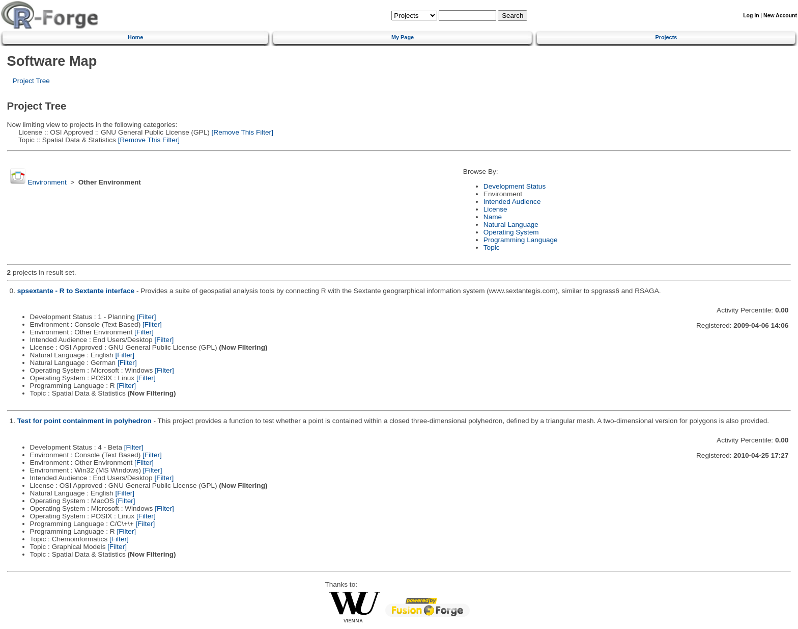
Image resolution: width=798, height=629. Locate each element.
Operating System (511, 232)
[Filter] (146, 317)
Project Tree (31, 81)
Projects (666, 37)
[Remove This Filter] (241, 132)
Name (492, 217)
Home (135, 37)
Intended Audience (512, 201)
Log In (751, 15)
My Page (402, 37)
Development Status (514, 186)
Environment (46, 182)
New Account (780, 15)
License (495, 209)
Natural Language (510, 224)
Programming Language (520, 240)
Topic (491, 247)
